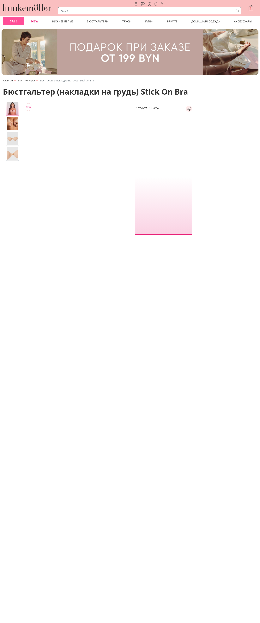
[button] (252, 8)
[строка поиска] (147, 10)
